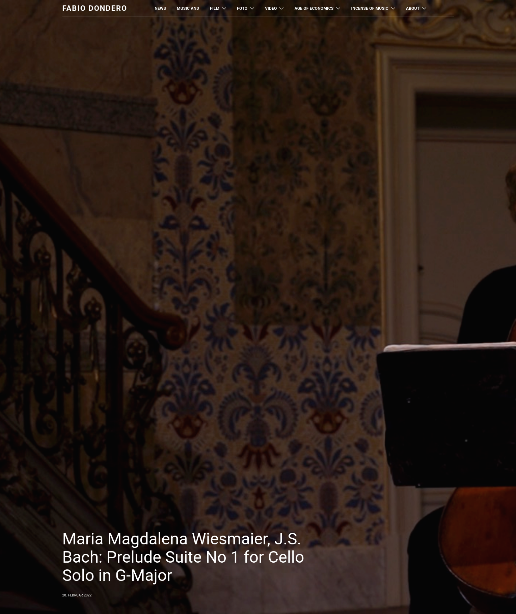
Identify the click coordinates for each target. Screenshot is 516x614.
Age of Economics (314, 8)
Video (271, 8)
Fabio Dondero (95, 8)
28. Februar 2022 (77, 595)
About (412, 8)
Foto (242, 8)
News (160, 8)
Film (214, 8)
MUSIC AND (188, 8)
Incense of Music (369, 8)
